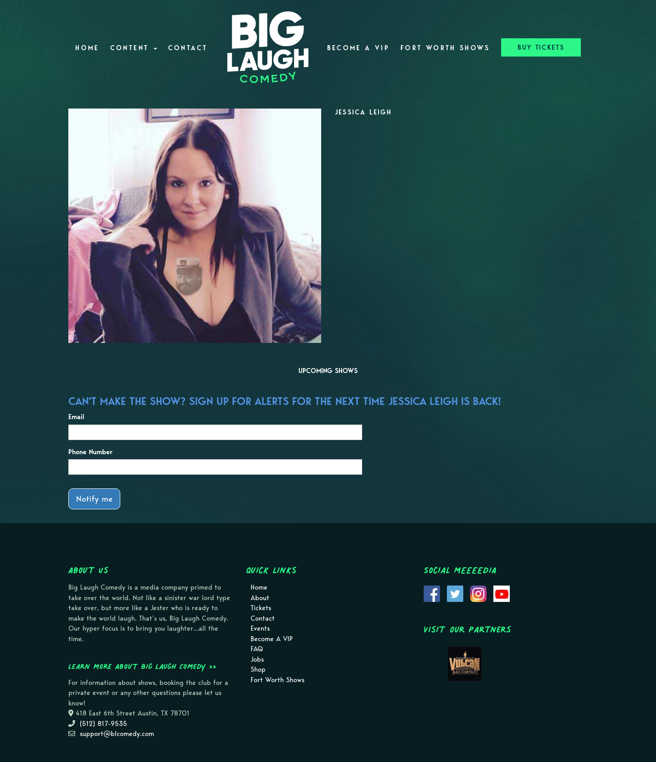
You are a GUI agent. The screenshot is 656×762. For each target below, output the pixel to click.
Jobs (257, 659)
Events (260, 628)
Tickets (261, 608)
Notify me (94, 498)
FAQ (257, 649)
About (260, 598)
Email (76, 417)
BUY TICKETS (541, 47)
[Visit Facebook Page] (432, 593)
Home (87, 48)
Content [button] (133, 48)
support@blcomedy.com (117, 734)
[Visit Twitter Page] (455, 593)
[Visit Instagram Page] (478, 593)
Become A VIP (358, 48)
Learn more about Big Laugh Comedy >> (142, 666)
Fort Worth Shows (445, 48)
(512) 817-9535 (103, 724)
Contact (188, 48)
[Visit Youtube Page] (501, 593)
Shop (258, 669)
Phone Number (90, 452)
